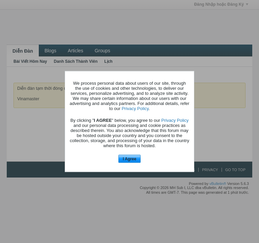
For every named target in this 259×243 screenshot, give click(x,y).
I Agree (129, 158)
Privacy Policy (135, 108)
